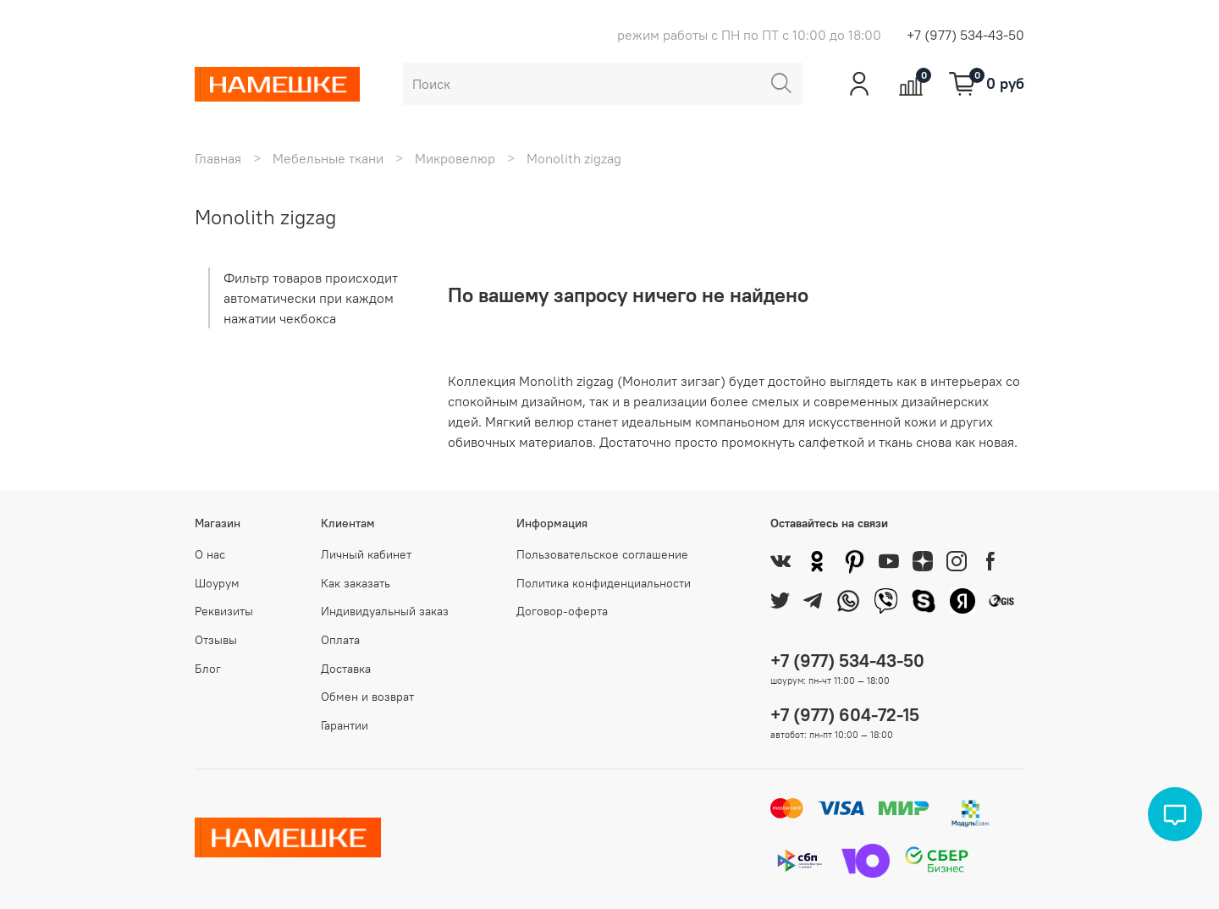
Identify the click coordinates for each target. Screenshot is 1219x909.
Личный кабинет (366, 554)
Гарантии (344, 725)
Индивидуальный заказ (385, 611)
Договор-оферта (562, 611)
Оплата (340, 639)
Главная (218, 158)
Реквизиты (224, 611)
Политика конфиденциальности (603, 583)
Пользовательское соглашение (602, 554)
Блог (208, 668)
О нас (210, 554)
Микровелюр (455, 158)
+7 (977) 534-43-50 (965, 34)
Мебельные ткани (328, 158)
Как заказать (355, 583)
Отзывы (216, 639)
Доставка (346, 668)
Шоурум (217, 583)
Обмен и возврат (367, 696)
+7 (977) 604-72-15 (844, 714)
